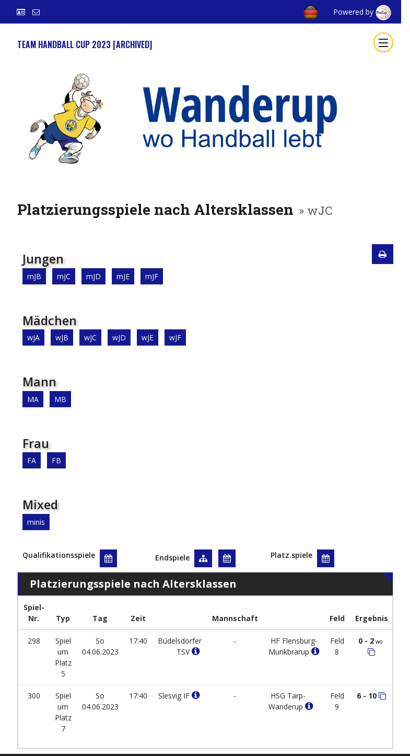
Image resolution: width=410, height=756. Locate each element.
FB (56, 460)
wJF (175, 337)
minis (36, 522)
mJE (123, 276)
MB (60, 399)
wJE (148, 337)
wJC (90, 337)
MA (33, 399)
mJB (34, 276)
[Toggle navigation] (383, 42)
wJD (119, 337)
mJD (93, 276)
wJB (61, 337)
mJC (64, 276)
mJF (151, 276)
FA (31, 460)
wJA (33, 337)
